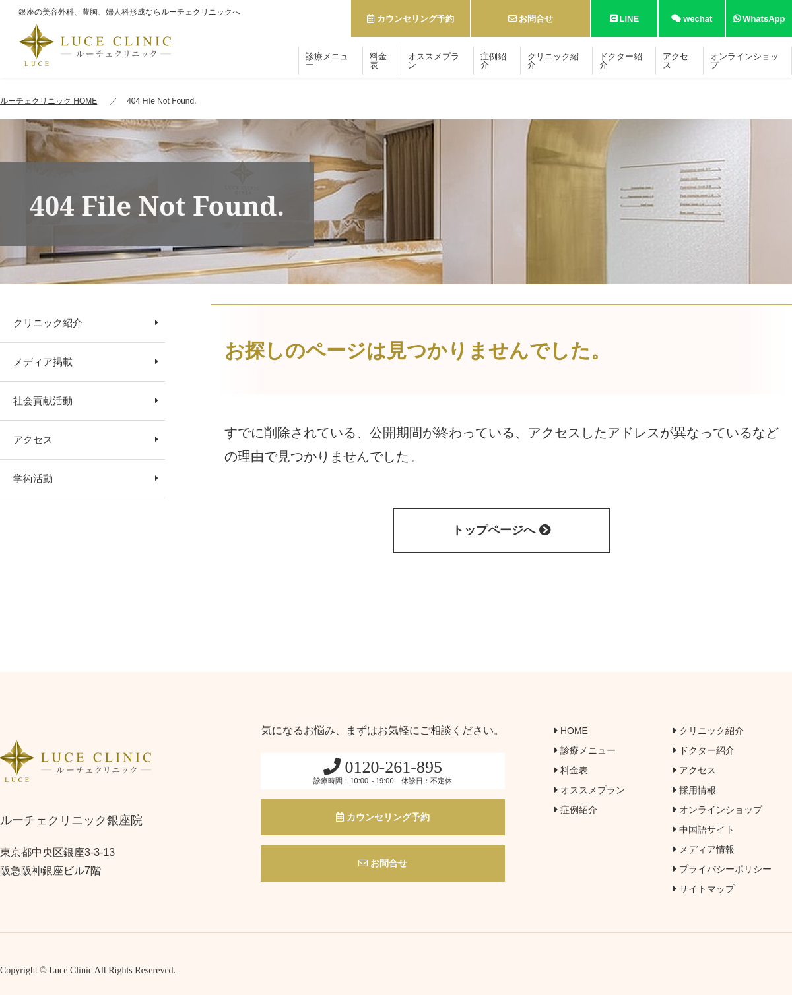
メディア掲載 (85, 361)
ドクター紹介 (620, 60)
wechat (692, 19)
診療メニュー (327, 60)
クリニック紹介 (553, 60)
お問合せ (531, 19)
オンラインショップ (744, 60)
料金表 (378, 60)
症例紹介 (493, 60)
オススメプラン (433, 60)
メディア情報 (704, 849)
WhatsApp (759, 19)
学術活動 (85, 478)
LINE (624, 19)
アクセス (675, 60)
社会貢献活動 (85, 400)
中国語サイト (704, 829)
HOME (571, 730)
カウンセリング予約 (410, 19)
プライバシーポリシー (722, 869)
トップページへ (501, 530)
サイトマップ (704, 889)
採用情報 (694, 790)
